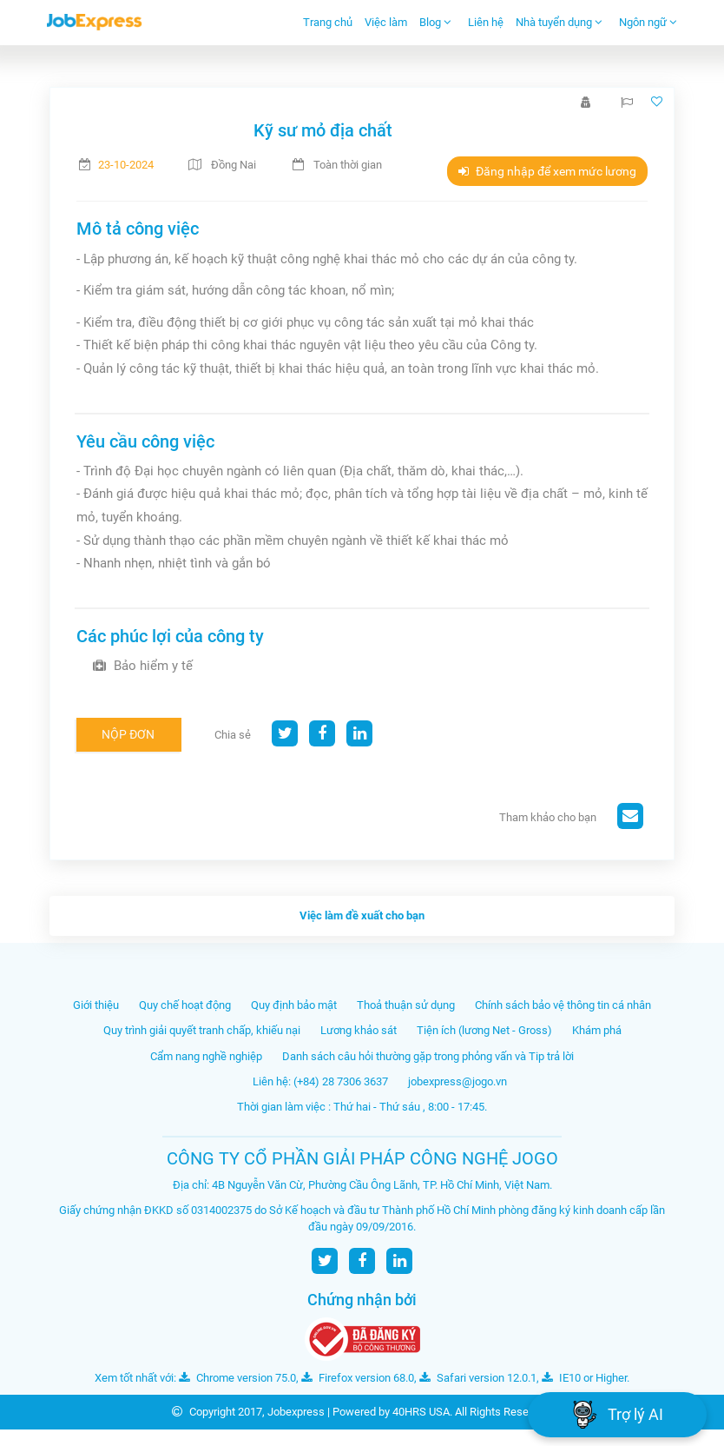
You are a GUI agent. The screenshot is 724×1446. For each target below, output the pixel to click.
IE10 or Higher (584, 1377)
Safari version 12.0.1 (477, 1377)
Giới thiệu (96, 1005)
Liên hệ (486, 22)
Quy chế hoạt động (185, 1005)
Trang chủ (327, 22)
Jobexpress (296, 1411)
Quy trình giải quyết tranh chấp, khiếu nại (201, 1030)
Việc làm (386, 22)
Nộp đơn (128, 734)
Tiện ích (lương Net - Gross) (484, 1030)
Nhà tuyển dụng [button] (559, 22)
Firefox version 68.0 (357, 1377)
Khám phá (597, 1030)
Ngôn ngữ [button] (648, 22)
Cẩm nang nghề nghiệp (206, 1056)
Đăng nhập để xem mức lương (547, 171)
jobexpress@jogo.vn (457, 1081)
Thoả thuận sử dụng (406, 1005)
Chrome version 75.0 (237, 1377)
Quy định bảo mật (294, 1005)
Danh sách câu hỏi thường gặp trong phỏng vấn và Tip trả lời (428, 1056)
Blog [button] (435, 22)
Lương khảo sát (358, 1030)
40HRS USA (421, 1411)
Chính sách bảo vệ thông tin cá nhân (563, 1005)
